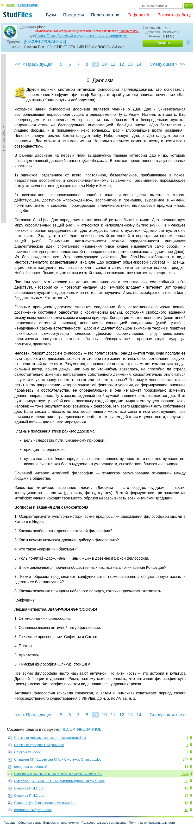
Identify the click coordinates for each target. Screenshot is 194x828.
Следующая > (164, 64)
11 (113, 64)
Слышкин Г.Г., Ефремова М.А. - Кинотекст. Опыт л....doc (57, 759)
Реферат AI (138, 15)
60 (186, 781)
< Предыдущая (37, 64)
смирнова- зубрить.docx (33, 810)
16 (186, 788)
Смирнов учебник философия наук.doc (44, 803)
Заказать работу (174, 15)
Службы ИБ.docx (27, 752)
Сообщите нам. (129, 31)
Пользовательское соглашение (103, 822)
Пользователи (105, 15)
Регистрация (28, 5)
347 (185, 759)
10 (104, 64)
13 (130, 64)
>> (182, 64)
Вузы (51, 15)
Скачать (163, 43)
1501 (184, 774)
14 (139, 64)
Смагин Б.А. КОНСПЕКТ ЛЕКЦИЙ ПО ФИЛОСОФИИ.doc (58, 774)
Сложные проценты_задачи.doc (39, 745)
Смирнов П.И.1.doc (29, 788)
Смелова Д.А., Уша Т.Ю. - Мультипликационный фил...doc (59, 781)
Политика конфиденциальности (152, 822)
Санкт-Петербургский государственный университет (81, 36)
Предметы (73, 15)
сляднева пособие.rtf (30, 767)
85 (186, 795)
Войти (10, 5)
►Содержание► (4, 138)
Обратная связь (29, 822)
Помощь (9, 822)
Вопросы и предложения (61, 822)
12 (121, 64)
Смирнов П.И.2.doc (29, 795)
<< (17, 64)
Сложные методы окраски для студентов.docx (50, 738)
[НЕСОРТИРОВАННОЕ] (45, 41)
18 (186, 810)
